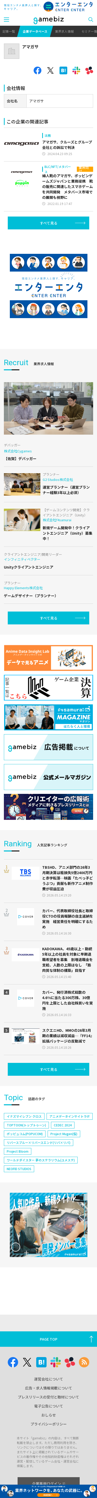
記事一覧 (9, 31)
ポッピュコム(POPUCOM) (25, 1134)
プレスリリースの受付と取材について (48, 1397)
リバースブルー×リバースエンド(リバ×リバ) (38, 1142)
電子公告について (48, 1406)
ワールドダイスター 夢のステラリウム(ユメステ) (41, 1160)
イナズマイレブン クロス (24, 1116)
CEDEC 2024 (63, 1125)
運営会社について (48, 1379)
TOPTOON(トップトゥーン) (26, 1125)
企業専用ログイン (48, 1483)
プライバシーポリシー (49, 1424)
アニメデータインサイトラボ (69, 1116)
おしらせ (48, 1415)
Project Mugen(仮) (63, 1134)
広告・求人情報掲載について (48, 1388)
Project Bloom (17, 1151)
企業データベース (35, 31)
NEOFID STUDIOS (19, 1169)
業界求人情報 (64, 31)
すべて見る (48, 223)
